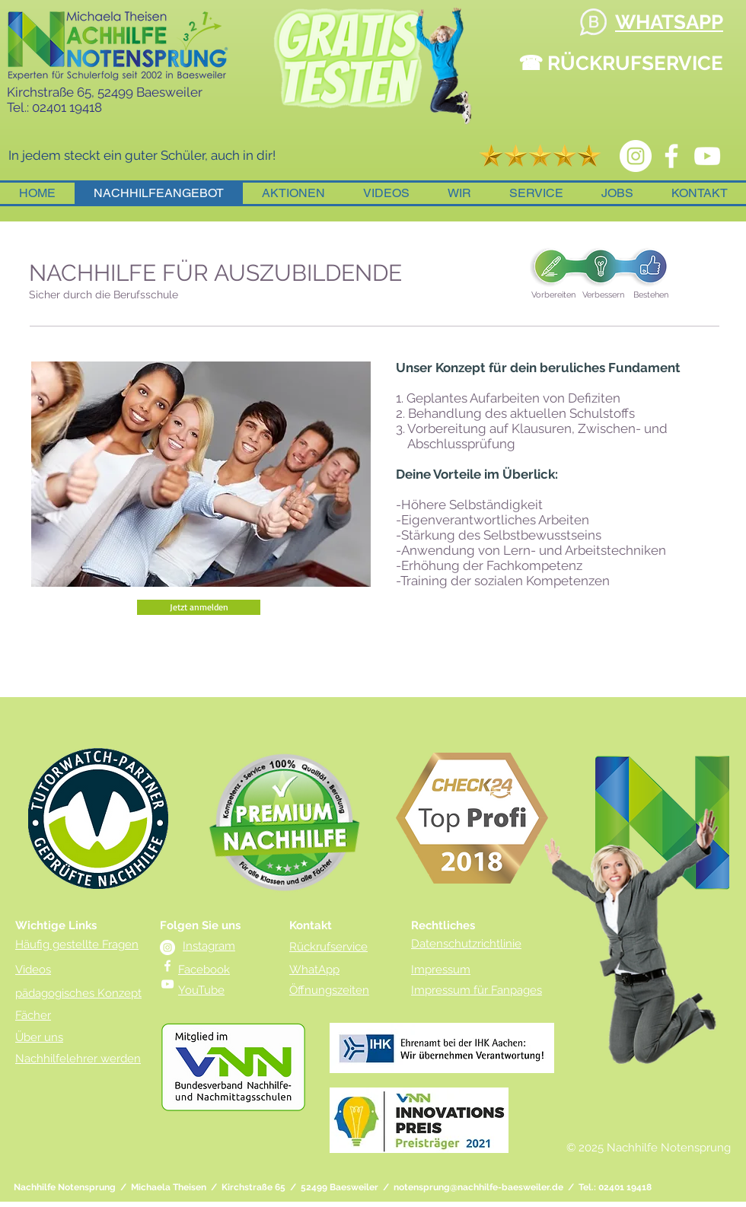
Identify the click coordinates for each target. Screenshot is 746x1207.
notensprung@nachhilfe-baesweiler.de (478, 1187)
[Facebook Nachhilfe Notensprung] (671, 156)
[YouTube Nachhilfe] (707, 156)
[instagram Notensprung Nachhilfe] (636, 156)
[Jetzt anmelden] (198, 607)
